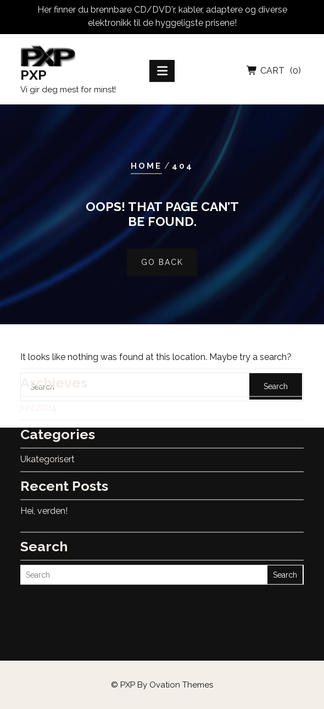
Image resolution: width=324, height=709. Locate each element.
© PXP (162, 685)
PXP (33, 77)
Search (285, 544)
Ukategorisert (47, 428)
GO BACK (162, 262)
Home (146, 166)
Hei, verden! (44, 480)
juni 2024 (38, 377)
